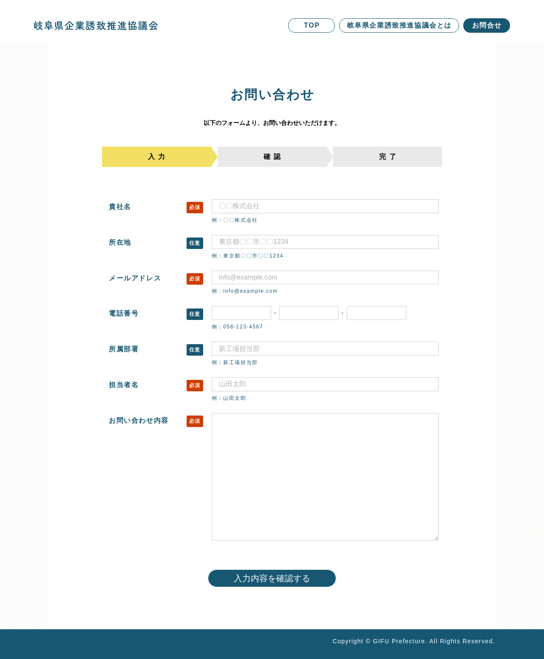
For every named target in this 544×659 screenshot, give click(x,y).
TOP (312, 25)
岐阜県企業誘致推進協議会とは (399, 25)
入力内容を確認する (272, 578)
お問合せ (487, 25)
